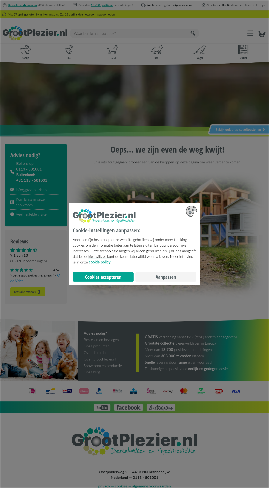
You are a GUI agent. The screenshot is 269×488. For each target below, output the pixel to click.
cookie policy (100, 262)
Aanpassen (166, 277)
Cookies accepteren (103, 277)
